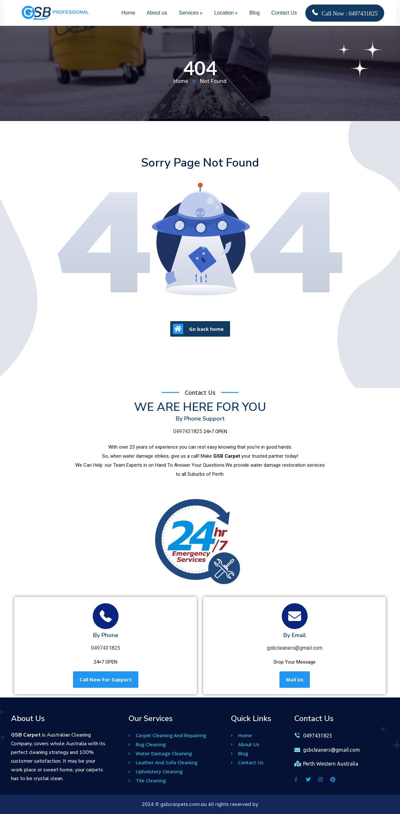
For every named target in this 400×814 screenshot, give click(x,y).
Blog (239, 753)
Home (180, 81)
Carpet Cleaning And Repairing (167, 735)
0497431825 (187, 431)
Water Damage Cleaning (160, 753)
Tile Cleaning (147, 780)
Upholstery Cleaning (156, 771)
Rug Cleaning (147, 744)
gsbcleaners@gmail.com (294, 648)
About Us (245, 744)
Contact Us (247, 762)
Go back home (198, 329)
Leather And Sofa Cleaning (163, 762)
